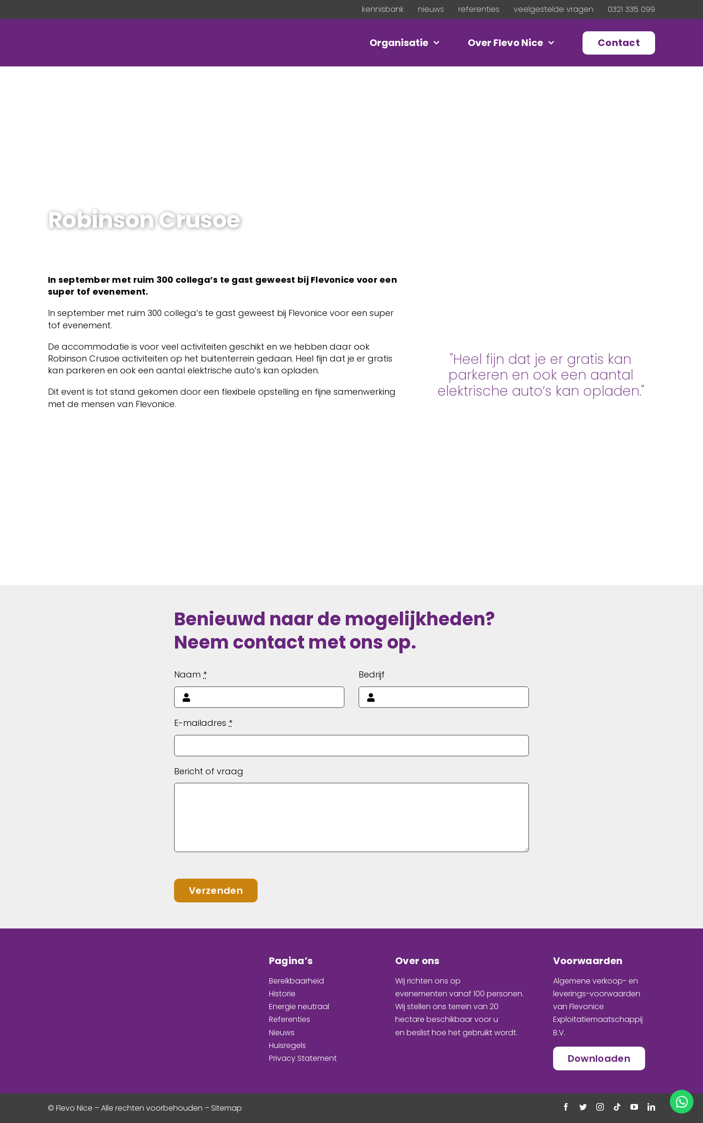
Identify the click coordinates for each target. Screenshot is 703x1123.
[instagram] (600, 1107)
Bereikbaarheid (296, 980)
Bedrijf (372, 674)
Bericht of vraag (208, 771)
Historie (282, 993)
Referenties (289, 1019)
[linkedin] (651, 1107)
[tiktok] (617, 1107)
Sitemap (226, 1108)
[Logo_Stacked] (107, 954)
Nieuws (282, 1032)
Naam (190, 674)
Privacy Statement (303, 1058)
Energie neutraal (299, 1006)
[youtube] (634, 1107)
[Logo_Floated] (111, 36)
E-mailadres (203, 723)
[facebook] (566, 1107)
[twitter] (583, 1107)
